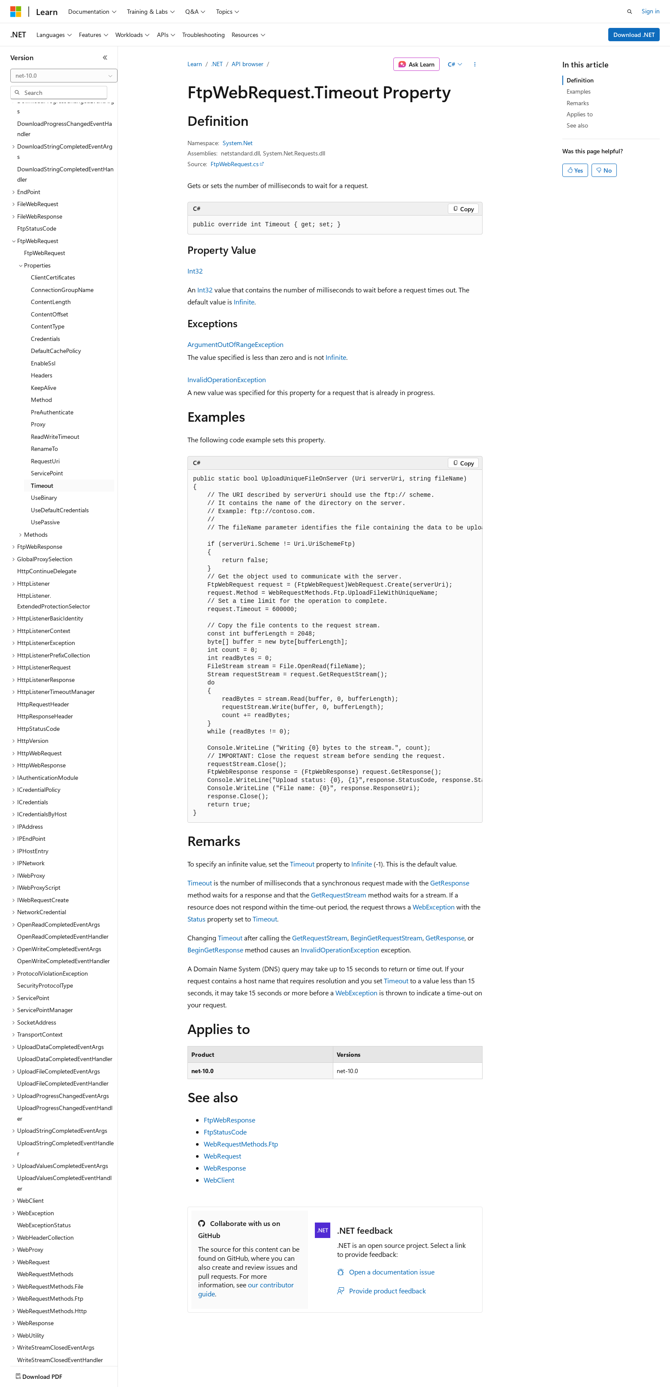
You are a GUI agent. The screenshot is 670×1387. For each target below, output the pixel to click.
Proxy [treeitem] (38, 374)
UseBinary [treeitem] (44, 447)
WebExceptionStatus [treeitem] (44, 1175)
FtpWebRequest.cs (235, 164)
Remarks (578, 103)
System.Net (238, 143)
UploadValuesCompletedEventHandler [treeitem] (64, 1132)
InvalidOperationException (226, 379)
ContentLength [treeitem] (51, 251)
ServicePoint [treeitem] (47, 423)
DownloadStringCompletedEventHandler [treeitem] (65, 124)
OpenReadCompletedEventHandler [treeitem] (63, 886)
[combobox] (64, 75)
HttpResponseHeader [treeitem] (45, 666)
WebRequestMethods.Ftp (241, 1143)
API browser (247, 64)
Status (196, 918)
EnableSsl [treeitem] (43, 313)
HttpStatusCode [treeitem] (38, 678)
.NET (217, 64)
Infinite (244, 301)
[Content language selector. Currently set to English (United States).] (49, 1374)
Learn (194, 64)
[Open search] (629, 11)
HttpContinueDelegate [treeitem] (46, 521)
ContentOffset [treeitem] (49, 264)
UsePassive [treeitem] (45, 472)
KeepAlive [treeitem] (43, 337)
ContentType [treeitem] (47, 276)
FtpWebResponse (229, 1119)
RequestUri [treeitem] (45, 411)
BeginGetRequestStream (386, 937)
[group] (335, 646)
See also (577, 125)
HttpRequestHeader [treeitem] (43, 654)
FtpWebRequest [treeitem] (44, 202)
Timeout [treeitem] (42, 435)
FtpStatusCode (225, 1131)
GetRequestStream (338, 894)
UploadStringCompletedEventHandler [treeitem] (65, 1098)
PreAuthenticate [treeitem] (52, 362)
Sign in (651, 11)
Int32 (195, 270)
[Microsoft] (15, 11)
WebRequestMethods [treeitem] (45, 1224)
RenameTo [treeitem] (44, 398)
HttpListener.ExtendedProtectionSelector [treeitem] (53, 550)
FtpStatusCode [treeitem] (36, 178)
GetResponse (449, 882)
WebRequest (222, 1155)
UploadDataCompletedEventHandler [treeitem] (64, 1008)
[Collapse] (105, 57)
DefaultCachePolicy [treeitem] (56, 300)
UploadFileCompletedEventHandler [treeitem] (63, 1033)
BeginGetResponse (215, 949)
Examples (579, 91)
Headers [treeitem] (41, 325)
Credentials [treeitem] (45, 288)
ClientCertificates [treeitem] (53, 227)
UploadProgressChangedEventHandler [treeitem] (64, 1062)
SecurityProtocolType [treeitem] (45, 935)
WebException (434, 906)
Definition (580, 80)
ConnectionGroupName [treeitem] (62, 239)
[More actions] (475, 64)
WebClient (219, 1179)
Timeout (302, 863)
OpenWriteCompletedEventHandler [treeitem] (63, 910)
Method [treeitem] (41, 349)
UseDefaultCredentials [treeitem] (60, 460)
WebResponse (225, 1167)
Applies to (580, 114)
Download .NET (634, 34)
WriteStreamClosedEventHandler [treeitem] (60, 1309)
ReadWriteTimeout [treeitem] (55, 386)
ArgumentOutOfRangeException (235, 344)
